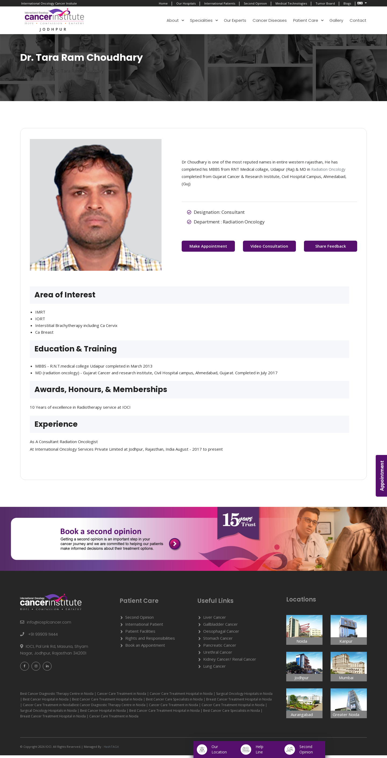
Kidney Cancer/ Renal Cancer (229, 661)
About (173, 20)
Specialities (201, 20)
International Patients (219, 3)
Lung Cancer (214, 668)
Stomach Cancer (218, 640)
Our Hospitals (186, 3)
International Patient (144, 626)
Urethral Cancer (217, 654)
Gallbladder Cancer (220, 626)
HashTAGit (111, 749)
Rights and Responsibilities (150, 640)
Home (163, 3)
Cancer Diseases (270, 20)
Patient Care (305, 20)
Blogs (347, 3)
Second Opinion (255, 3)
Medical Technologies (291, 3)
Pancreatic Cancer (219, 647)
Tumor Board (325, 3)
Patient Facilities (140, 633)
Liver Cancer (214, 619)
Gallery (336, 20)
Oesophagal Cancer (221, 633)
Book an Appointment (145, 647)
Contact (358, 20)
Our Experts (235, 20)
